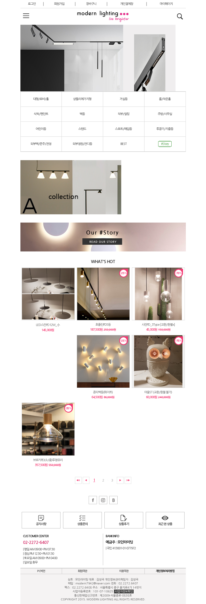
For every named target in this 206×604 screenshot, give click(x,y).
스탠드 (82, 128)
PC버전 (41, 571)
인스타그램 (103, 500)
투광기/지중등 (164, 128)
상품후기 (124, 524)
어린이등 (41, 128)
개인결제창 (126, 3)
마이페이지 (166, 3)
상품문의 (82, 524)
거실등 (123, 99)
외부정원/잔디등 (82, 143)
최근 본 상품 (165, 524)
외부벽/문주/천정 (40, 143)
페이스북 (93, 500)
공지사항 (41, 524)
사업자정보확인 (124, 591)
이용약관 (123, 571)
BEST (123, 143)
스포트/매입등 (123, 128)
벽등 (82, 114)
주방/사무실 (165, 114)
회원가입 (59, 3)
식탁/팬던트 (41, 114)
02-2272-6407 (36, 542)
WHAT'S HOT (103, 262)
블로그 (113, 500)
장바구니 (91, 3)
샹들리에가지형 (82, 99)
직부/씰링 (123, 114)
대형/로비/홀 (41, 99)
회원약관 (82, 571)
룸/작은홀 (165, 99)
